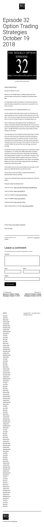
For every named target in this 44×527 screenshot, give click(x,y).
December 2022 (6, 396)
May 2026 (5, 315)
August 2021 (6, 427)
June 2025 (5, 337)
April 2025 (5, 341)
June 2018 (5, 502)
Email (24, 268)
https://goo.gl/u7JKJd (19, 202)
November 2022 (6, 398)
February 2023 (6, 392)
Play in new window (14, 225)
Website (6, 275)
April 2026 (5, 317)
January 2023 (6, 394)
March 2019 (5, 484)
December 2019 (6, 467)
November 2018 (6, 492)
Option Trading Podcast (10, 87)
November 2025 (6, 327)
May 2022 (5, 410)
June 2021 (5, 431)
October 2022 (6, 400)
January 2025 (6, 347)
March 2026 (5, 319)
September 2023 (6, 378)
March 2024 (5, 366)
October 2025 (6, 329)
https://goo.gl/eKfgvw (27, 206)
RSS (11, 228)
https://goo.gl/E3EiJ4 (19, 191)
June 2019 (5, 478)
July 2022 (5, 406)
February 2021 (6, 439)
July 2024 (5, 359)
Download (22, 225)
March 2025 (5, 343)
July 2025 (5, 335)
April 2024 (5, 364)
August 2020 (6, 451)
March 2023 (5, 390)
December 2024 (6, 349)
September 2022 (6, 402)
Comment (7, 254)
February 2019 (6, 486)
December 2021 (6, 419)
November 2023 (6, 374)
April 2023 (5, 388)
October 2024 (6, 353)
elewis (7, 239)
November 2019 (6, 468)
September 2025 (6, 331)
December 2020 (6, 443)
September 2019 (6, 472)
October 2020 (6, 447)
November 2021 (6, 421)
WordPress (14, 521)
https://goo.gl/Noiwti (20, 198)
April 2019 (5, 482)
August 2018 (6, 498)
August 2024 (6, 357)
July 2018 (5, 500)
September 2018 (6, 496)
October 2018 (6, 494)
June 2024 (5, 361)
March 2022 (5, 414)
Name (6, 268)
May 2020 (5, 457)
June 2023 (5, 384)
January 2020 (6, 465)
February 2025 (6, 345)
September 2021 (6, 425)
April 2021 (5, 435)
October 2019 (6, 470)
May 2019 (5, 480)
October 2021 (6, 423)
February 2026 (6, 321)
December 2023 (6, 372)
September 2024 (6, 355)
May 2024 (5, 363)
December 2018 (6, 490)
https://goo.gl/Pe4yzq (21, 195)
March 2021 (5, 437)
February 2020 (6, 463)
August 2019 (6, 474)
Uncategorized (36, 237)
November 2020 (6, 445)
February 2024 (6, 368)
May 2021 (5, 433)
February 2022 (6, 416)
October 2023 (6, 376)
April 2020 (5, 459)
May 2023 (5, 386)
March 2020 (5, 461)
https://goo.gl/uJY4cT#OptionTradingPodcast (25, 187)
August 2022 (6, 404)
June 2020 (5, 455)
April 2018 (5, 506)
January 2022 (6, 418)
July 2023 (5, 382)
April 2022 (5, 412)
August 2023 (6, 380)
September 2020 (6, 449)
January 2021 (6, 441)
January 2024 (6, 370)
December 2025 (6, 325)
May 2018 (5, 504)
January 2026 (6, 323)
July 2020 (5, 453)
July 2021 (5, 429)
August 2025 (6, 333)
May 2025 (5, 339)
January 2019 (6, 488)
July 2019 (5, 476)
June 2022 (5, 408)
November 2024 (6, 351)
